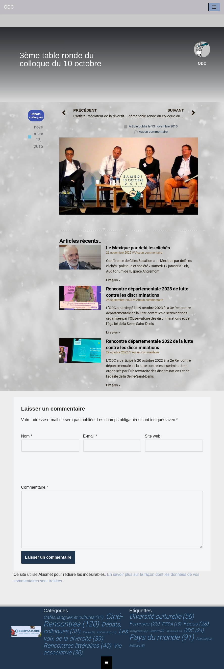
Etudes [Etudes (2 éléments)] (89, 632)
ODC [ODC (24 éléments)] (194, 630)
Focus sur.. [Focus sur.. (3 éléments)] (106, 632)
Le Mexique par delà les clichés (138, 247)
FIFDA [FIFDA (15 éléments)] (171, 624)
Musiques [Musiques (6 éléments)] (174, 631)
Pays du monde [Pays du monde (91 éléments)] (161, 637)
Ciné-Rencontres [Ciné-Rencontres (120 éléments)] (82, 620)
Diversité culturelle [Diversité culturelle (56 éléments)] (161, 616)
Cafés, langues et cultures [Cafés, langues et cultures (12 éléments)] (73, 617)
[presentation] (59, 467)
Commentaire (34, 487)
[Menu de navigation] (214, 7)
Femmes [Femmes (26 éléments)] (144, 624)
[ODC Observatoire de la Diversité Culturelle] (9, 7)
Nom (26, 436)
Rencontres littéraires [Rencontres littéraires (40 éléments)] (77, 645)
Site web (152, 436)
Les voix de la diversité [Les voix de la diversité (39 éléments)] (85, 635)
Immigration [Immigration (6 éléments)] (138, 631)
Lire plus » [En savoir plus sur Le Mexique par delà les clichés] (113, 280)
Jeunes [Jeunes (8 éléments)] (157, 631)
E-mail (90, 436)
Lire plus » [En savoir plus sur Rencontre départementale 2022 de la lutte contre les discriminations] (113, 385)
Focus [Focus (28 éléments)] (196, 624)
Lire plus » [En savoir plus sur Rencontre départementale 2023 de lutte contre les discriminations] (113, 332)
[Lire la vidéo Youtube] (128, 176)
